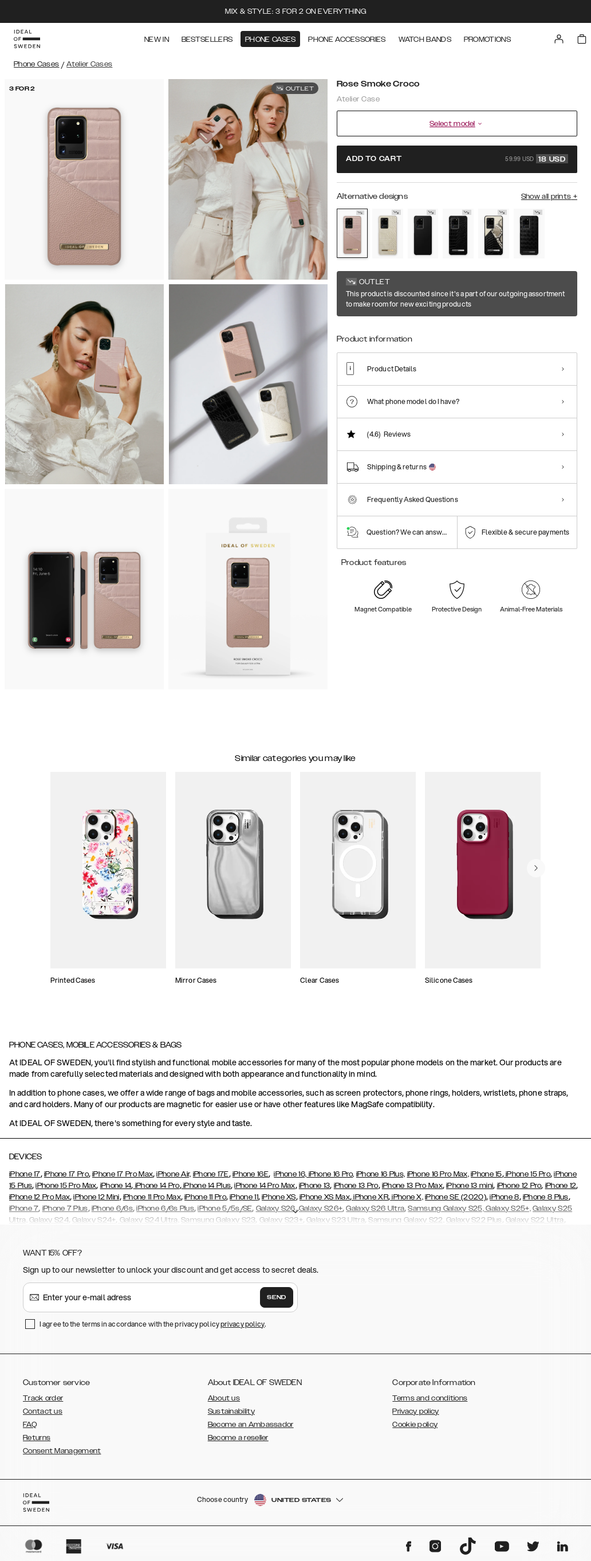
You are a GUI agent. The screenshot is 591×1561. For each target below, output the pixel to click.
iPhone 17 (25, 1174)
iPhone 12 (561, 1186)
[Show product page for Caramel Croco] (387, 233)
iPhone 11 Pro (205, 1197)
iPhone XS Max (325, 1197)
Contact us (42, 1411)
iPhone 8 (504, 1197)
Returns (36, 1438)
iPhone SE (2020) (455, 1197)
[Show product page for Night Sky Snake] (493, 233)
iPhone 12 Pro (519, 1186)
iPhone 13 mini (469, 1186)
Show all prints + (549, 197)
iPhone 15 (486, 1174)
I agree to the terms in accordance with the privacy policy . (153, 1324)
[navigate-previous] (536, 868)
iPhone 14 (116, 1186)
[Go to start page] (27, 39)
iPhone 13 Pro (356, 1186)
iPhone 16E (251, 1174)
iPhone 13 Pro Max (412, 1186)
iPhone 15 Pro (527, 1174)
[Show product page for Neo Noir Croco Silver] (458, 233)
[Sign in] (558, 39)
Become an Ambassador (251, 1425)
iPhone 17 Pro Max (122, 1174)
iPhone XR (370, 1197)
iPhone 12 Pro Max (39, 1197)
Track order (43, 1398)
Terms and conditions (429, 1398)
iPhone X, (406, 1197)
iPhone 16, (290, 1174)
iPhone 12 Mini (96, 1197)
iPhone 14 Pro (156, 1186)
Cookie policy (415, 1425)
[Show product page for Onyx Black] (529, 233)
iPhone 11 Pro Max (152, 1197)
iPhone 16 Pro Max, (438, 1174)
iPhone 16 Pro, (330, 1174)
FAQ (30, 1425)
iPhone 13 (314, 1186)
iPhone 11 (244, 1197)
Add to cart (457, 158)
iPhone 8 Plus (546, 1197)
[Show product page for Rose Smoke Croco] (352, 233)
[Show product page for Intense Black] (423, 233)
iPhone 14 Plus (206, 1186)
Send (276, 1297)
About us (224, 1398)
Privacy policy (415, 1411)
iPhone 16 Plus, (380, 1174)
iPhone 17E (211, 1174)
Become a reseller (238, 1438)
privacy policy (242, 1324)
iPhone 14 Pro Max (264, 1186)
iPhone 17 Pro (66, 1174)
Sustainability (231, 1411)
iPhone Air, (173, 1174)
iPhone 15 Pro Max (66, 1186)
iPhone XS (279, 1197)
